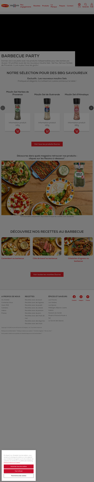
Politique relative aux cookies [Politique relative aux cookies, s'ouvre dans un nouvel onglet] (12, 462)
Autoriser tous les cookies (19, 466)
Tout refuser (19, 471)
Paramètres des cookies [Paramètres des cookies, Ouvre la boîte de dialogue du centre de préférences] (18, 476)
